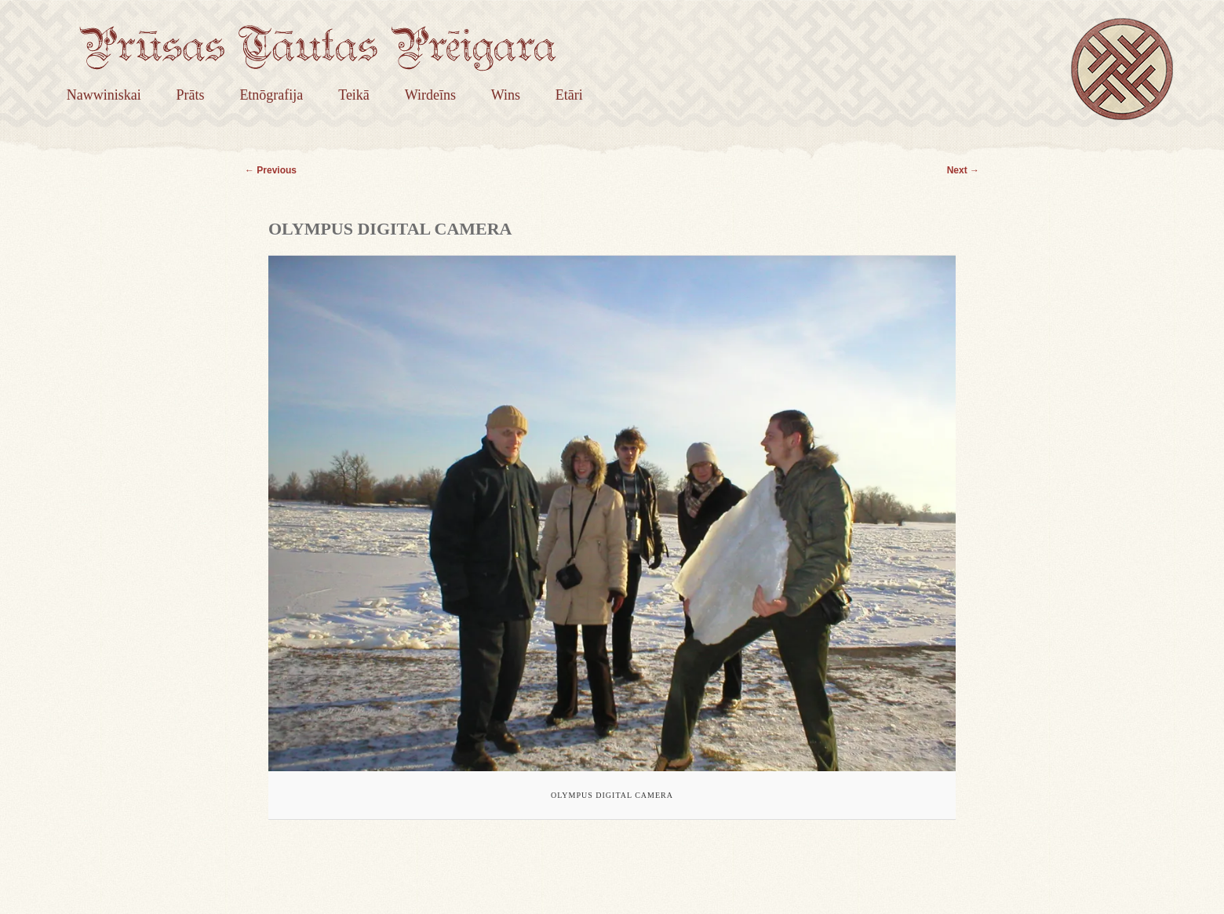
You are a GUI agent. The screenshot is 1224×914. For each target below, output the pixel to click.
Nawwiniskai (104, 95)
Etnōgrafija (271, 95)
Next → (963, 170)
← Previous (271, 170)
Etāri (569, 95)
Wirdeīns (430, 95)
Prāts (191, 95)
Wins (505, 95)
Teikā (354, 95)
